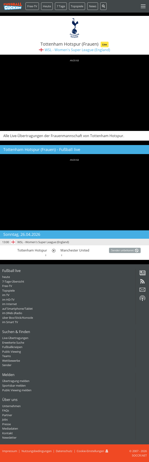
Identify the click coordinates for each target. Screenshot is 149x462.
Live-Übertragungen (15, 338)
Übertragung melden (15, 381)
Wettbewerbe (11, 361)
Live (104, 44)
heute (6, 277)
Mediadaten (10, 428)
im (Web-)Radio (12, 313)
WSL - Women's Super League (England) (77, 49)
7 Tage (61, 6)
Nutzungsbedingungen (37, 451)
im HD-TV (8, 300)
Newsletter (9, 438)
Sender (6, 365)
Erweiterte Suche (13, 343)
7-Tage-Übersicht (13, 281)
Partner (7, 415)
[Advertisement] (74, 94)
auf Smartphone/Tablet (17, 309)
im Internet (9, 304)
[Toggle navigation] (143, 6)
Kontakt (7, 433)
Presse (6, 424)
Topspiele (8, 290)
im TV (5, 295)
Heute (47, 6)
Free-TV (32, 6)
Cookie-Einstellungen (90, 451)
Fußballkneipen (12, 347)
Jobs (5, 419)
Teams (6, 356)
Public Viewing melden (16, 390)
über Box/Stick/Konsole (17, 318)
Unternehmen (11, 406)
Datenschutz (64, 451)
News (92, 6)
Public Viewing (11, 352)
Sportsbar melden (14, 385)
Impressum (9, 451)
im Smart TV (10, 322)
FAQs (5, 410)
